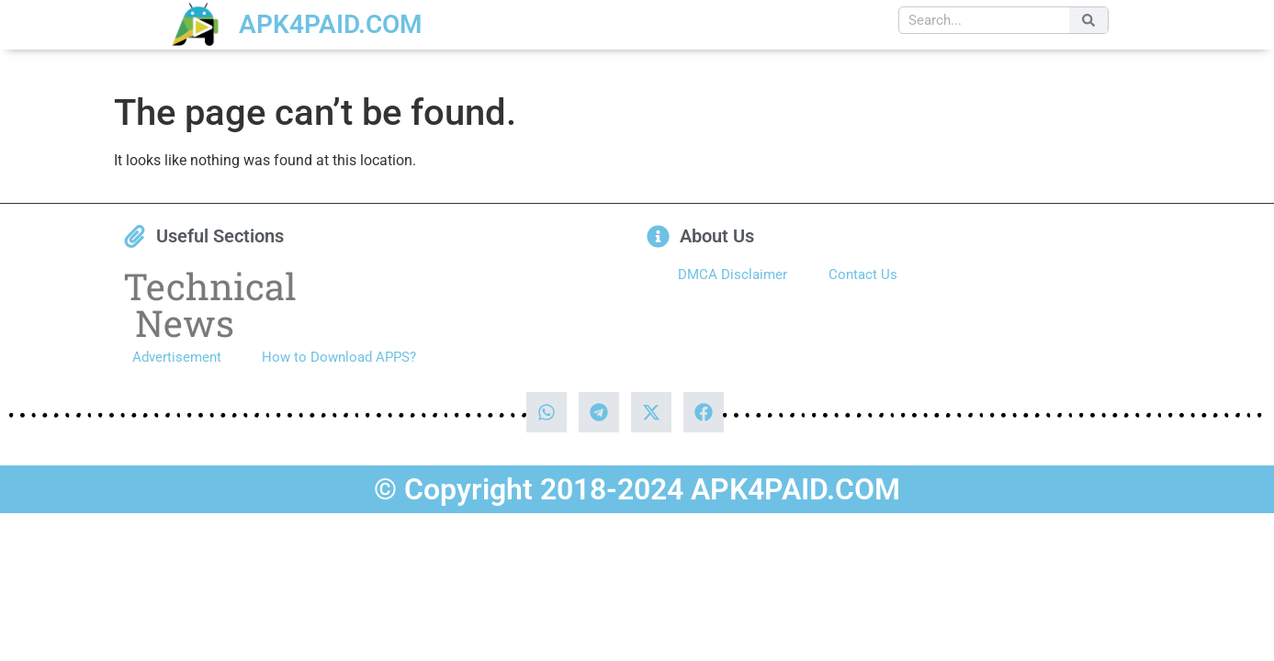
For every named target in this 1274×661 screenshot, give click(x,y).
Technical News (210, 304)
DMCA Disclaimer (732, 274)
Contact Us (863, 274)
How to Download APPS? (339, 357)
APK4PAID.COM (331, 24)
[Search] (1088, 20)
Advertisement (176, 357)
